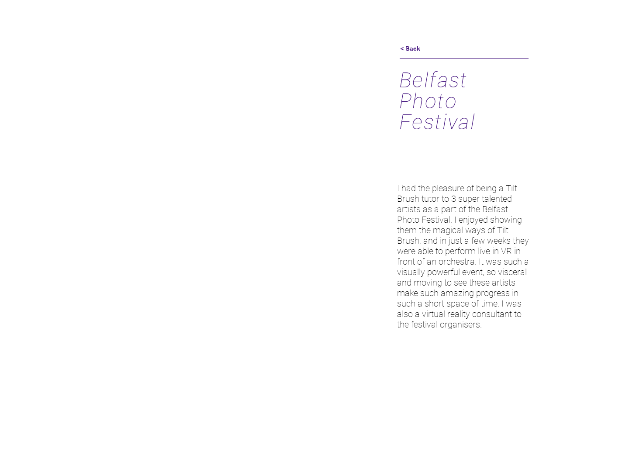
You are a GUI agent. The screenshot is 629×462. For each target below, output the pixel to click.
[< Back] (410, 49)
